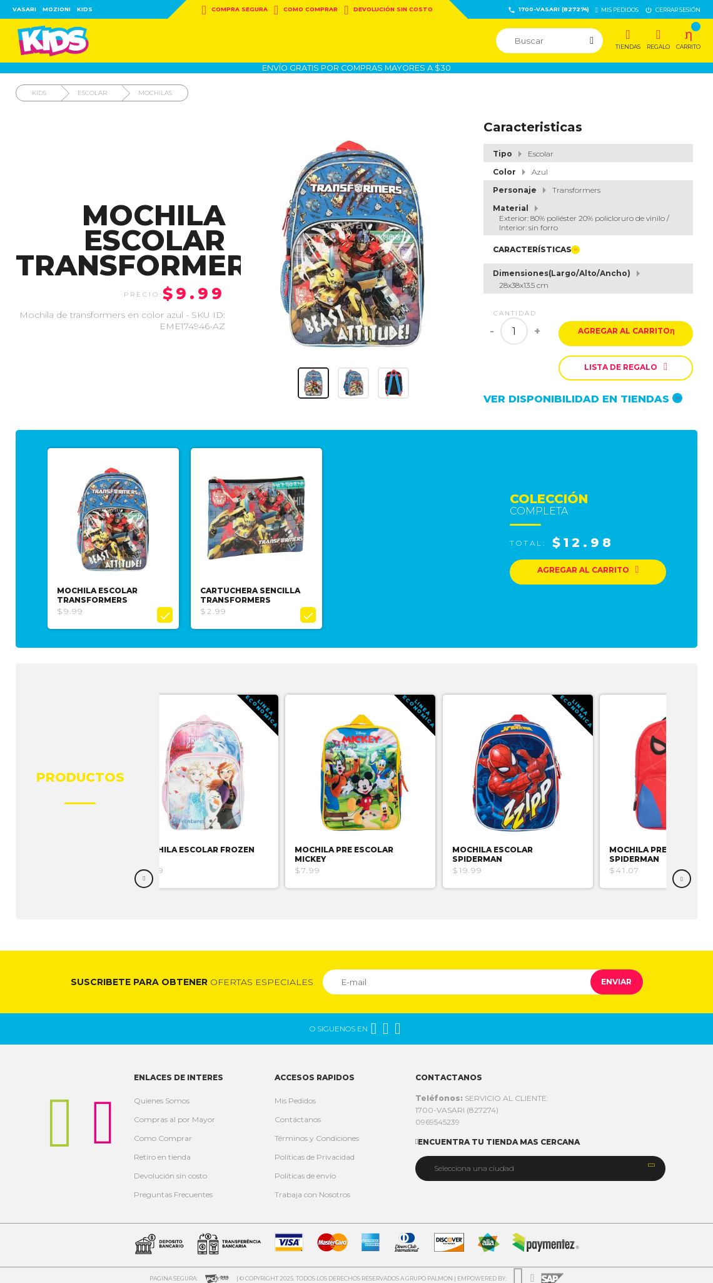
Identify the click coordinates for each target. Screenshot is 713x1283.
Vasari (24, 9)
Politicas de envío (305, 1169)
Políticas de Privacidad (315, 1150)
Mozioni (57, 9)
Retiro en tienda (162, 1150)
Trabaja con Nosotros (312, 1188)
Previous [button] (143, 872)
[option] (119, 535)
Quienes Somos (162, 1094)
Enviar (609, 975)
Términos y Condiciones (317, 1132)
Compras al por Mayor (174, 1113)
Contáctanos (298, 1113)
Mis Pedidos (295, 1094)
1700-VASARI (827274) (548, 10)
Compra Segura (235, 10)
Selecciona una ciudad (474, 1162)
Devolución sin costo (388, 10)
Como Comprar (306, 10)
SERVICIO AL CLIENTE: (482, 1091)
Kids (85, 9)
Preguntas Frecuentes (173, 1188)
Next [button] (681, 872)
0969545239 (437, 1115)
